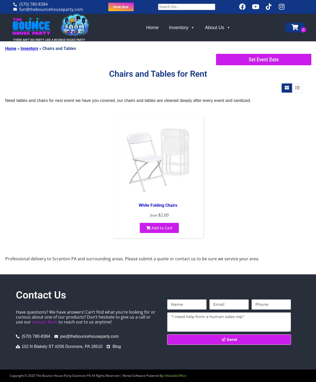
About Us (218, 27)
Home (152, 27)
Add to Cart (159, 227)
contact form (45, 322)
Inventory (182, 27)
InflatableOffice (175, 375)
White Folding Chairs (158, 205)
